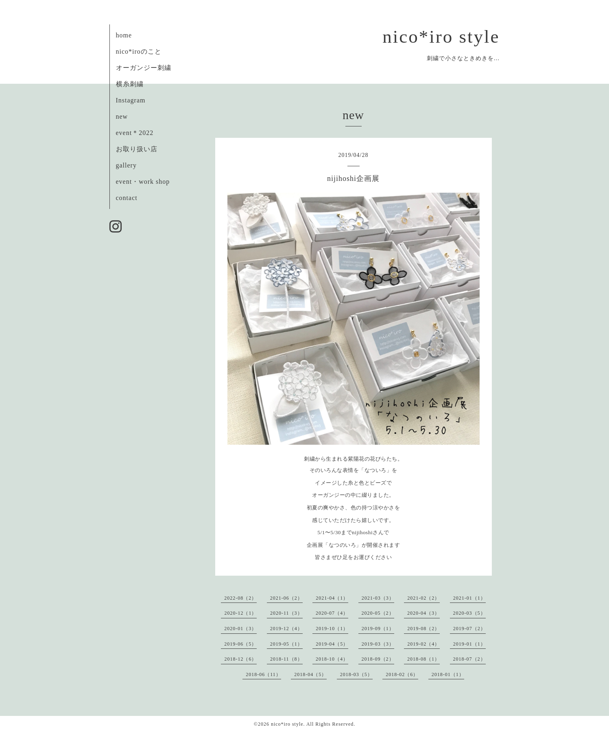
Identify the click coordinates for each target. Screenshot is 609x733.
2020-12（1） (240, 613)
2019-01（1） (469, 644)
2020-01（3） (240, 628)
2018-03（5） (356, 674)
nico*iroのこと (139, 51)
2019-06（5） (240, 644)
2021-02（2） (423, 598)
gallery (126, 165)
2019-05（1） (286, 644)
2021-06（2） (286, 598)
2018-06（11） (263, 674)
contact (127, 197)
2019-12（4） (286, 628)
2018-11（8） (286, 659)
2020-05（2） (378, 613)
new (122, 116)
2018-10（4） (332, 659)
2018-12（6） (240, 659)
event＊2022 (135, 132)
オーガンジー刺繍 (143, 67)
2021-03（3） (378, 598)
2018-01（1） (448, 674)
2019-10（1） (332, 628)
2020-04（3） (423, 613)
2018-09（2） (378, 659)
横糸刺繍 (130, 83)
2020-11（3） (286, 613)
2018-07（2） (469, 659)
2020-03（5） (469, 613)
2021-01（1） (469, 598)
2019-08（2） (423, 628)
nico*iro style (441, 36)
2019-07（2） (469, 628)
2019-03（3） (378, 644)
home (124, 35)
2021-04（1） (332, 598)
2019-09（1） (378, 628)
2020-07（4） (332, 613)
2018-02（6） (402, 674)
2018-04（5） (310, 674)
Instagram (131, 100)
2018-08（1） (423, 659)
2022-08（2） (240, 598)
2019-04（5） (332, 644)
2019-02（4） (423, 644)
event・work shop (143, 181)
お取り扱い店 (136, 149)
